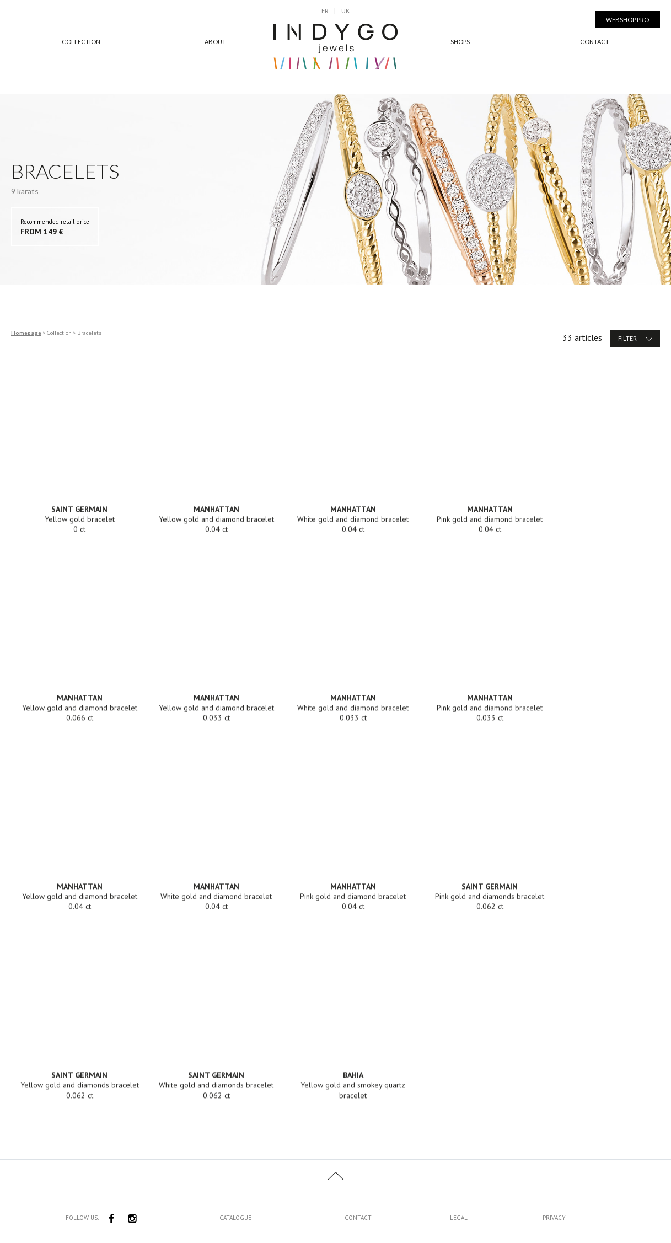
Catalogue (235, 1217)
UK (345, 10)
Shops (460, 41)
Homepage (26, 332)
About (215, 41)
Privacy (554, 1217)
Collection (81, 41)
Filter (636, 338)
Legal (459, 1217)
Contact (594, 41)
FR (325, 10)
